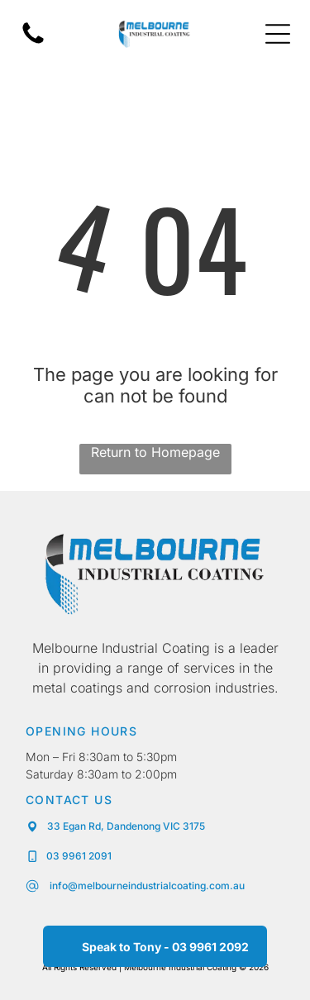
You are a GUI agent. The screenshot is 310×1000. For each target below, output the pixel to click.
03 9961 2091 (79, 856)
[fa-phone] (33, 42)
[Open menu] (277, 33)
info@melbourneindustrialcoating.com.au (146, 885)
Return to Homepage (155, 452)
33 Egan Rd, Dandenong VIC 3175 (126, 826)
